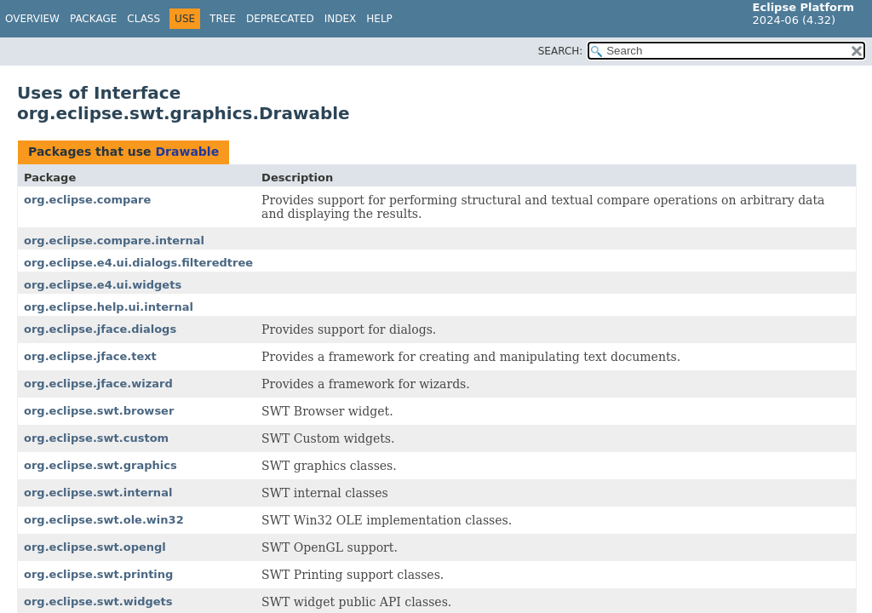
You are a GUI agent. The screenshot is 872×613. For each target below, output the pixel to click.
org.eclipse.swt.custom (96, 438)
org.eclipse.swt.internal (98, 492)
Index (340, 19)
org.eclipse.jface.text (90, 356)
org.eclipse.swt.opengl (95, 547)
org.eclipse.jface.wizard (98, 383)
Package (93, 19)
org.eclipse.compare (87, 199)
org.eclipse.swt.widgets (98, 601)
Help (379, 19)
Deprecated (280, 19)
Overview (32, 19)
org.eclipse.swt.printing (98, 574)
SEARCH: (560, 51)
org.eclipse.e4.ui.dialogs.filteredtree (138, 262)
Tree (222, 19)
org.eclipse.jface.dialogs (100, 329)
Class (143, 19)
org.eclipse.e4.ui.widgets (102, 284)
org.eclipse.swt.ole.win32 (104, 519)
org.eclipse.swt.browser (99, 410)
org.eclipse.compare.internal (114, 240)
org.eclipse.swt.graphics (100, 465)
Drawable (187, 151)
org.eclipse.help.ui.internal (108, 307)
